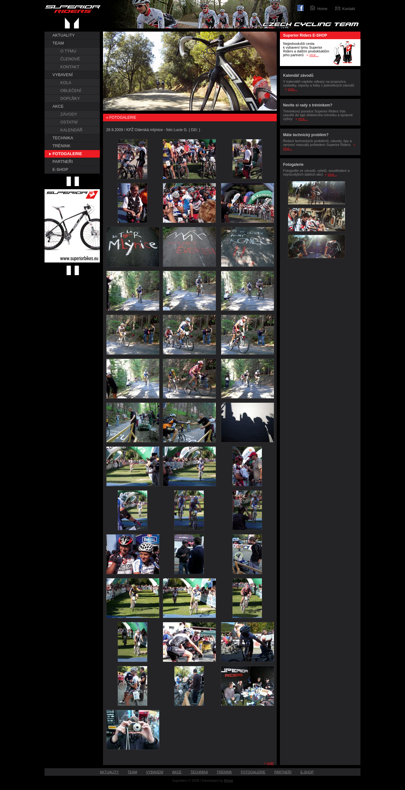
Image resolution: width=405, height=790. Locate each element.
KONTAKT (69, 66)
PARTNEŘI (62, 161)
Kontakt (348, 9)
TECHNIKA (62, 138)
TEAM (58, 43)
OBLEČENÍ (70, 90)
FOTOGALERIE (67, 153)
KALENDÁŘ (71, 130)
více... (313, 55)
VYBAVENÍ (62, 74)
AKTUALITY (63, 35)
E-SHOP (60, 169)
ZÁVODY (68, 114)
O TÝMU (68, 51)
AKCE (57, 106)
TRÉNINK (61, 145)
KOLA (65, 82)
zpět (270, 763)
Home (322, 9)
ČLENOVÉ (70, 59)
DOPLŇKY (70, 98)
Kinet (228, 780)
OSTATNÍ (68, 122)
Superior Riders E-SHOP (305, 35)
